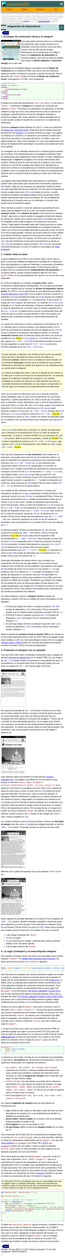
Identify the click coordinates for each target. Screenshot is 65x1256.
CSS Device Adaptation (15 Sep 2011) (44, 991)
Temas (6, 33)
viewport (19, 133)
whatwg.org (54, 980)
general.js (40, 1173)
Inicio (9, 9)
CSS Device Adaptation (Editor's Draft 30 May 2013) (40, 997)
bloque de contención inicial (16, 130)
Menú (24, 9)
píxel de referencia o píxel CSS (14, 294)
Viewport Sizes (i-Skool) (11, 643)
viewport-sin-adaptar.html (19, 657)
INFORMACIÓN (44, 22)
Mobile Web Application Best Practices (38, 959)
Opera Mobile (14, 1143)
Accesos (40, 9)
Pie (56, 9)
